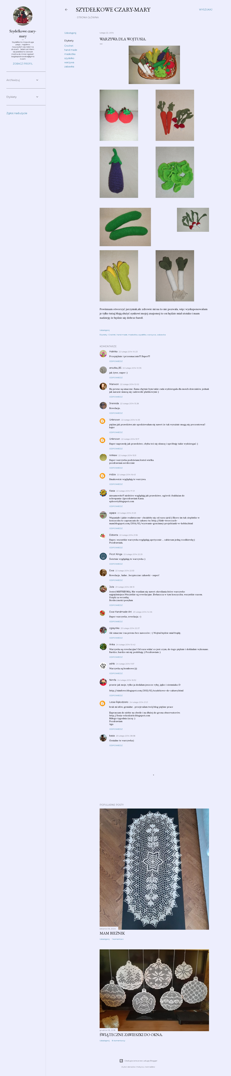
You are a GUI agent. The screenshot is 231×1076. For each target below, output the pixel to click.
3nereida (114, 403)
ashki (112, 663)
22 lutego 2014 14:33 (130, 420)
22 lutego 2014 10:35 (132, 368)
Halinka (113, 351)
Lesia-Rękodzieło (118, 702)
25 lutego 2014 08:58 (125, 736)
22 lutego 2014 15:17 (130, 439)
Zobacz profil (23, 63)
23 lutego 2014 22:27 (130, 628)
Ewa (111, 570)
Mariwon (114, 384)
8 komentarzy (118, 1040)
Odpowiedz (116, 361)
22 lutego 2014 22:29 (133, 554)
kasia (112, 735)
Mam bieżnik (112, 933)
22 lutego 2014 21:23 (126, 513)
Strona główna (88, 17)
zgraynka (114, 628)
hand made (70, 50)
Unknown (114, 419)
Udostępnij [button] (70, 33)
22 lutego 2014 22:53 (124, 570)
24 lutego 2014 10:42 (125, 644)
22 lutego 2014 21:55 (128, 535)
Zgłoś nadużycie (16, 113)
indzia (112, 474)
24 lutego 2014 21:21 (139, 702)
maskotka (69, 54)
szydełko (69, 58)
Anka (112, 644)
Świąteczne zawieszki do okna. (131, 1034)
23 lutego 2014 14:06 (142, 612)
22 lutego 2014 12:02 (129, 384)
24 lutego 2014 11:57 (125, 664)
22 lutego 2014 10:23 (128, 351)
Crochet (68, 45)
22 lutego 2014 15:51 (127, 455)
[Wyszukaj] (205, 9)
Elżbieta (113, 535)
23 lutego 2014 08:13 (124, 587)
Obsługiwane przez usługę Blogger (138, 1061)
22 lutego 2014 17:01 (125, 491)
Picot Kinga (115, 554)
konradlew (150, 1067)
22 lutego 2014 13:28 (129, 403)
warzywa (69, 62)
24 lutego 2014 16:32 (126, 680)
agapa (112, 512)
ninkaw (113, 455)
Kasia (112, 490)
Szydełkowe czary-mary (113, 9)
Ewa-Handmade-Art (120, 611)
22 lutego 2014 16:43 (126, 474)
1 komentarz (118, 939)
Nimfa (112, 680)
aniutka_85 (115, 367)
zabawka (69, 66)
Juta (111, 586)
